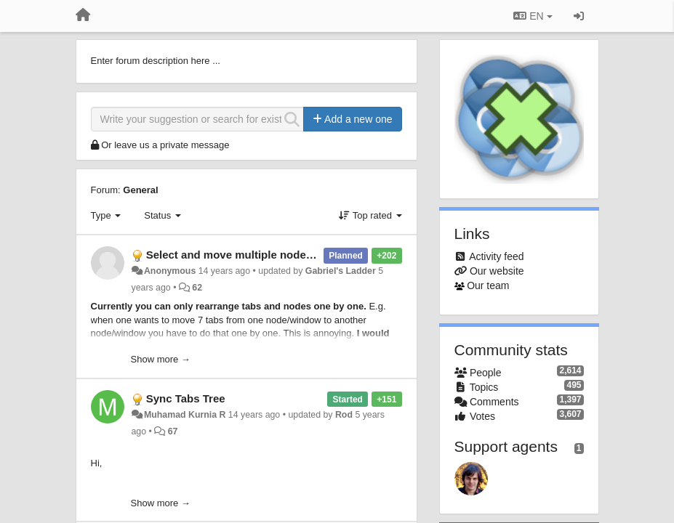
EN (532, 16)
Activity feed (496, 256)
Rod (344, 415)
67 (173, 431)
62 (197, 288)
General (140, 190)
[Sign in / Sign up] (579, 16)
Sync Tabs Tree (185, 398)
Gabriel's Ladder (340, 271)
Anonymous (170, 271)
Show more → (160, 359)
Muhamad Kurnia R (184, 415)
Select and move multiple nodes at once (249, 254)
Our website (497, 271)
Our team (488, 285)
